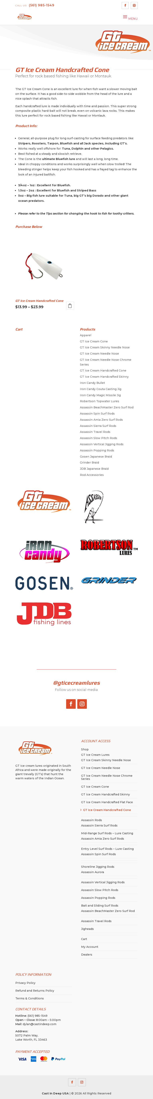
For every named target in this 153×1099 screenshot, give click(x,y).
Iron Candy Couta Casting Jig (100, 389)
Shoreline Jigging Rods (97, 867)
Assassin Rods (91, 820)
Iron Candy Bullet (92, 383)
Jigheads (87, 929)
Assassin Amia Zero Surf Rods (101, 420)
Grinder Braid (89, 462)
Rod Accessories (92, 475)
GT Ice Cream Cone (94, 341)
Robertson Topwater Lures (99, 401)
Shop (85, 749)
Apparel (85, 335)
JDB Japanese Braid (94, 469)
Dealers (86, 954)
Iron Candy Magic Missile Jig (100, 395)
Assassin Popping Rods (97, 450)
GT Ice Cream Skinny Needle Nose (105, 347)
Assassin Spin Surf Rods (97, 413)
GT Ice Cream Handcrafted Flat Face (107, 802)
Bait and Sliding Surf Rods (99, 905)
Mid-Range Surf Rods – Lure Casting (107, 833)
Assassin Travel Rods (95, 432)
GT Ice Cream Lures (95, 755)
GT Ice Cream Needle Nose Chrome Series (106, 777)
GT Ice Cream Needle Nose (99, 353)
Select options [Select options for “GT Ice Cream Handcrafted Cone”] (70, 306)
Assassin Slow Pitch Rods (98, 438)
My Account (89, 947)
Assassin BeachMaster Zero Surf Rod (106, 407)
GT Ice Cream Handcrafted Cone (103, 370)
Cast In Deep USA (55, 1093)
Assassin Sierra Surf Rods (98, 426)
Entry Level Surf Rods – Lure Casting (107, 849)
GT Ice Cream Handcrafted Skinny (104, 376)
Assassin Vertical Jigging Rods (102, 444)
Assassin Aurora (92, 872)
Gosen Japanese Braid (96, 456)
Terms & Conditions (29, 998)
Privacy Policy (25, 983)
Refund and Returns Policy (34, 990)
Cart (84, 939)
